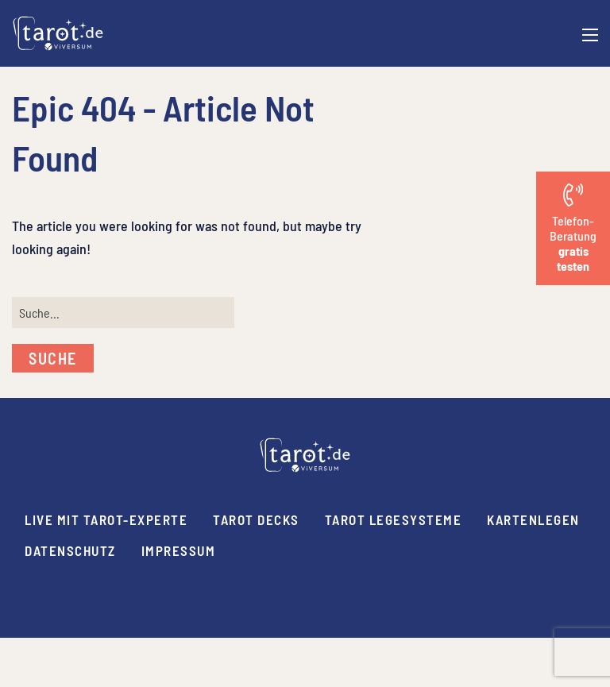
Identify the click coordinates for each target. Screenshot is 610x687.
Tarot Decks (256, 519)
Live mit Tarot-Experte (106, 519)
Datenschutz (70, 550)
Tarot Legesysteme (393, 519)
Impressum (178, 550)
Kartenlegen (533, 519)
